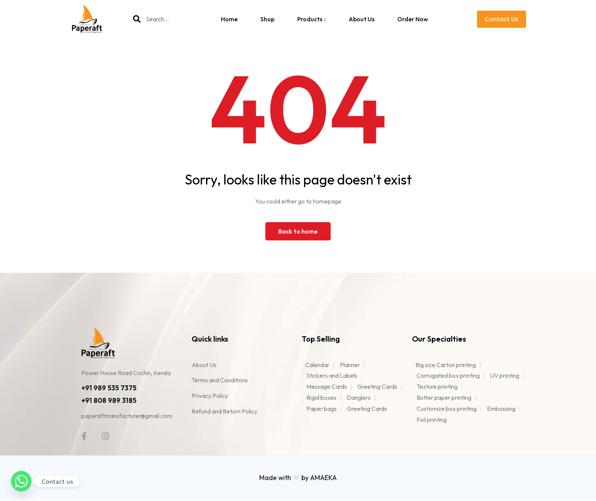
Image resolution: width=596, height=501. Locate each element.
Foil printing (432, 419)
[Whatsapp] (21, 481)
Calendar (316, 365)
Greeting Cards (377, 386)
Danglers (359, 397)
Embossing (501, 408)
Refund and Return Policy (224, 411)
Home (229, 19)
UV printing (504, 375)
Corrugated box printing (448, 375)
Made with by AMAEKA (298, 479)
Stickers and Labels (331, 375)
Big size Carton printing (444, 365)
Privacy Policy (210, 395)
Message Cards (326, 386)
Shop (267, 19)
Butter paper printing (444, 397)
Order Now (412, 19)
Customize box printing (447, 408)
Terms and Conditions (220, 380)
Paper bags (321, 408)
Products (311, 19)
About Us (361, 19)
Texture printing (437, 386)
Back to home (298, 231)
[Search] (136, 19)
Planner (350, 365)
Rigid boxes (321, 397)
